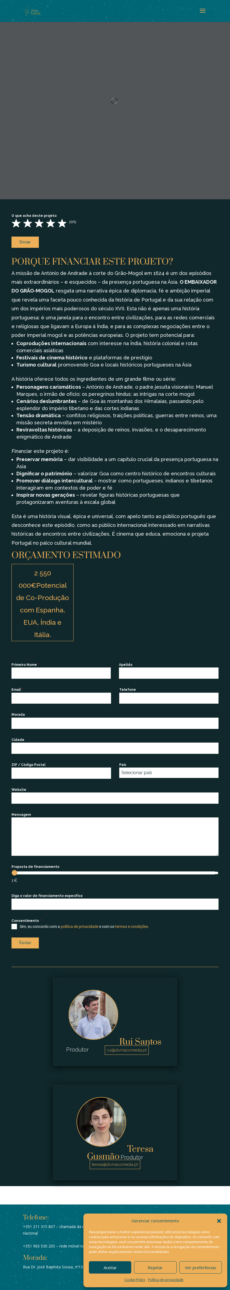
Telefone (127, 688)
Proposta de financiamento (35, 865)
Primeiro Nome (25, 663)
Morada (18, 713)
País (122, 763)
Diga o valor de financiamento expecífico (47, 894)
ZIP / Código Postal (28, 763)
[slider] (14, 871)
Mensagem (21, 813)
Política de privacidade (166, 1279)
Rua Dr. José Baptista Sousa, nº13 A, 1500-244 (64, 1263)
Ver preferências (200, 1267)
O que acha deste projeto (34, 216)
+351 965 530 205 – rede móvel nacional (59, 1242)
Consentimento (26, 919)
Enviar (25, 242)
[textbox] (163, 771)
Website (18, 788)
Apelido (125, 663)
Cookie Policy (134, 1279)
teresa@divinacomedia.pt (115, 1160)
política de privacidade (79, 924)
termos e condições (131, 924)
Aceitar (110, 1267)
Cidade (17, 738)
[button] (219, 1221)
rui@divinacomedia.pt (127, 1046)
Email (17, 688)
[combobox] (169, 771)
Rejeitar (155, 1267)
